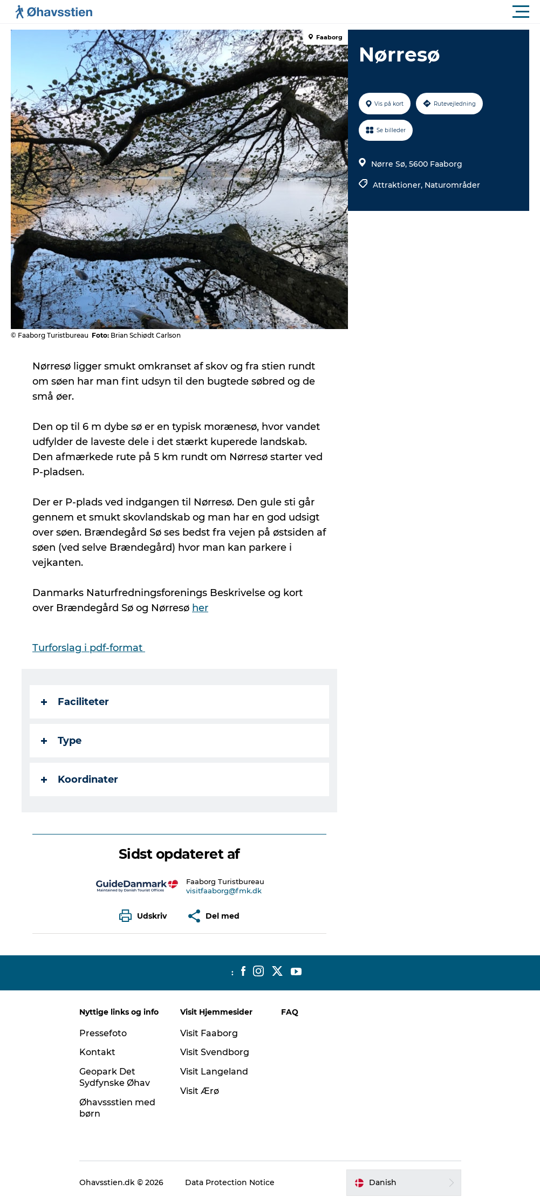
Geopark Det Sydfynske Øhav (114, 1077)
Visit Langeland (214, 1071)
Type (61, 741)
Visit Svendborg (214, 1052)
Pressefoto (103, 1033)
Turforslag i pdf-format (88, 648)
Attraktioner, (399, 185)
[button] (318, 11)
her (200, 608)
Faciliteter (75, 702)
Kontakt (97, 1052)
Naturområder (452, 185)
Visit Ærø (199, 1091)
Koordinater (79, 779)
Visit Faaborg (209, 1033)
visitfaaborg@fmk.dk (224, 890)
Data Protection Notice (230, 1182)
